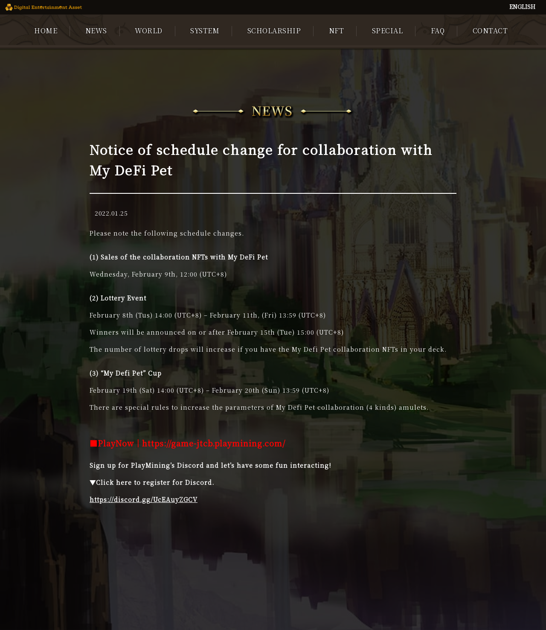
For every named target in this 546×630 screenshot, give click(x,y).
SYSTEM (204, 30)
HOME (45, 30)
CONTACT (490, 30)
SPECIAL (387, 30)
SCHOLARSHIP (274, 30)
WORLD (149, 30)
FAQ (438, 30)
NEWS (96, 30)
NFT (336, 30)
